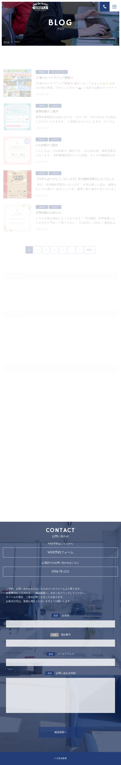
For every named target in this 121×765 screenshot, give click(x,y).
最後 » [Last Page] (90, 251)
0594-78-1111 (60, 571)
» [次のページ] (79, 251)
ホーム (6, 42)
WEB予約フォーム (60, 552)
